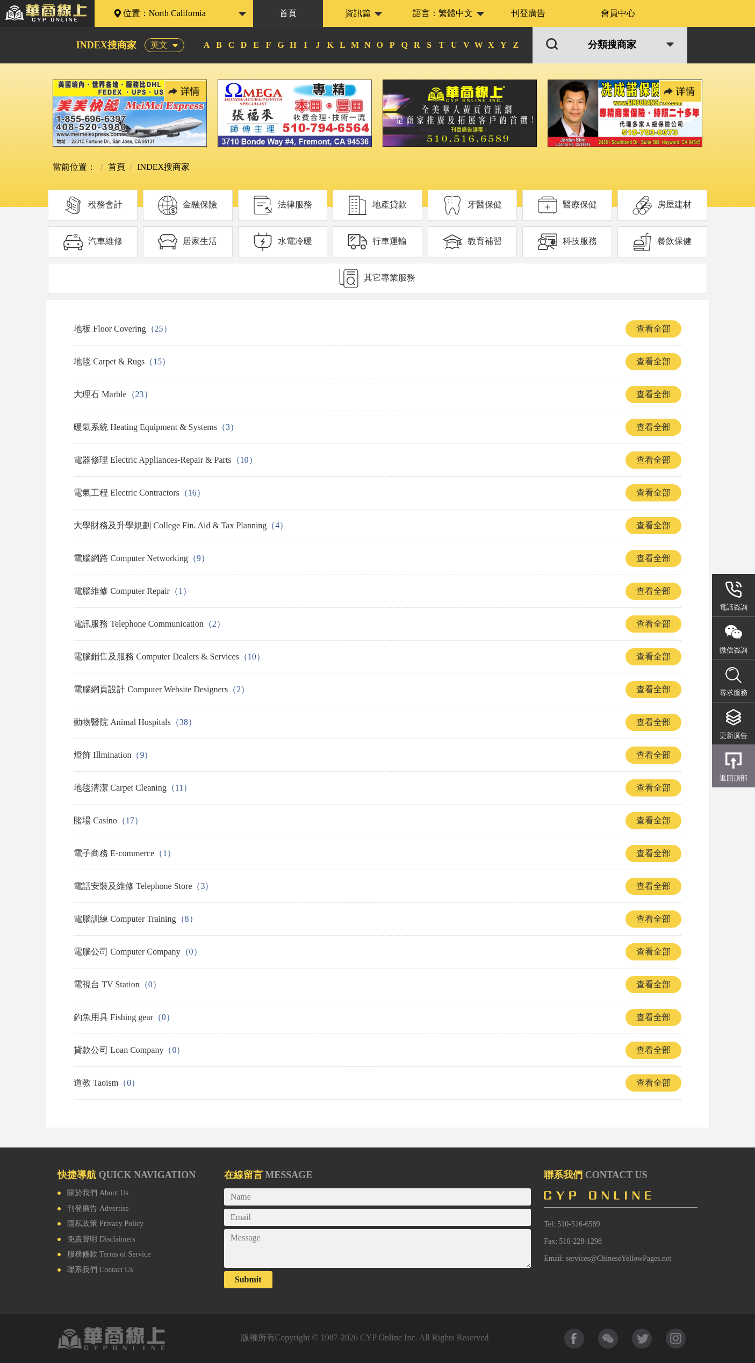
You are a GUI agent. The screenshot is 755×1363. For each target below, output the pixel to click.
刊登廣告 (528, 13)
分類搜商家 (612, 45)
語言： (443, 13)
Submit (248, 1279)
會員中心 (618, 13)
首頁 (288, 13)
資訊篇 (358, 13)
